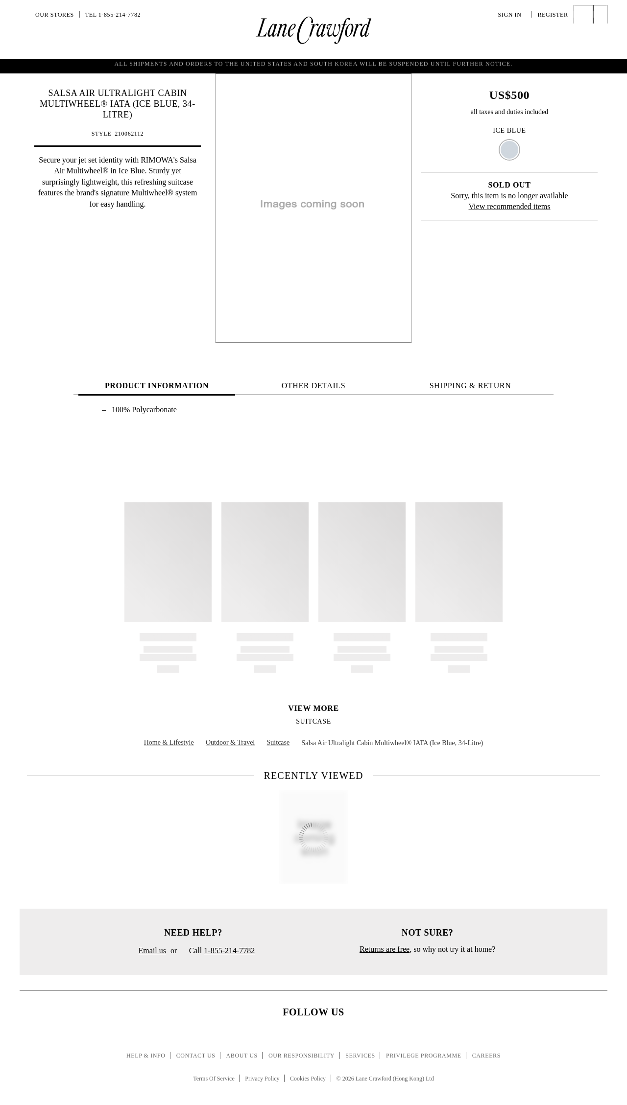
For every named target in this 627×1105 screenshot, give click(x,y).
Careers (486, 1055)
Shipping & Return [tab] (470, 385)
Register (552, 14)
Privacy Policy (262, 1078)
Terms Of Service (213, 1078)
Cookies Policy (308, 1078)
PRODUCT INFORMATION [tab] (157, 385)
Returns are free (385, 949)
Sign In (512, 15)
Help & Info (146, 1055)
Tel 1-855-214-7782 (113, 14)
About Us (242, 1055)
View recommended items (510, 206)
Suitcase (313, 721)
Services (360, 1055)
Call (218, 951)
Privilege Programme (423, 1055)
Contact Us (196, 1055)
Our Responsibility (301, 1055)
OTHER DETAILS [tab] (314, 385)
